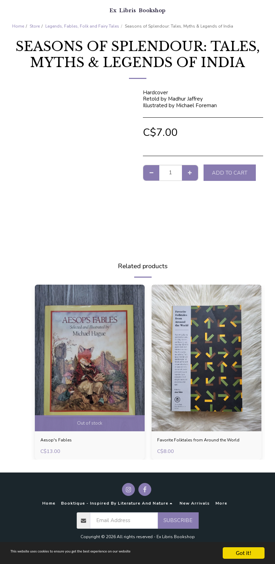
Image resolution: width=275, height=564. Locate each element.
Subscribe (177, 524)
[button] (8, 10)
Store (35, 26)
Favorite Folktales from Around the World (199, 444)
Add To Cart (229, 172)
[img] (90, 358)
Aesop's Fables (58, 440)
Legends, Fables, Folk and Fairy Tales (82, 26)
